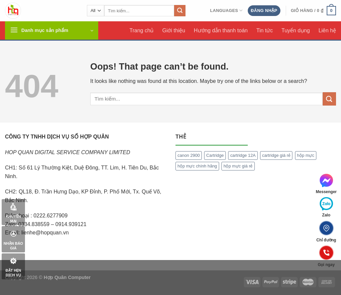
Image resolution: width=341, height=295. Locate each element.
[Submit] (179, 10)
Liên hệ (327, 30)
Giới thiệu (173, 30)
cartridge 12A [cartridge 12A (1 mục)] (242, 155)
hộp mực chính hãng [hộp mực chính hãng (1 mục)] (197, 165)
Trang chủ (142, 30)
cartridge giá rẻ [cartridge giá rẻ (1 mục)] (276, 155)
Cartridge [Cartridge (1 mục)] (215, 155)
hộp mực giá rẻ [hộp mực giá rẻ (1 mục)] (237, 165)
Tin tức (264, 30)
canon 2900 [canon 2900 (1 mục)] (188, 155)
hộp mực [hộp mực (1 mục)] (305, 155)
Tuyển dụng (295, 30)
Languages (226, 10)
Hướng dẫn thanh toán (221, 30)
